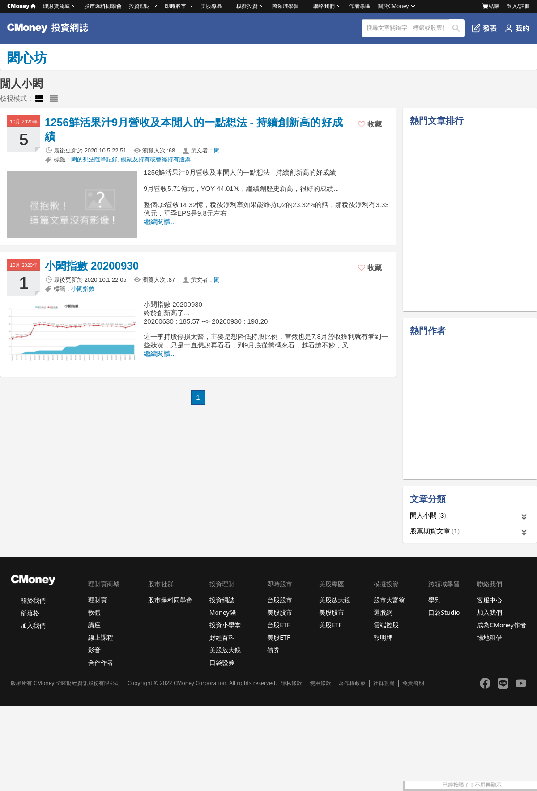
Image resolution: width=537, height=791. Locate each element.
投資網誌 (221, 600)
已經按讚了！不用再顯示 (506, 785)
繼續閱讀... (160, 221)
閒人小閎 (428, 515)
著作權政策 (352, 683)
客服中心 (489, 600)
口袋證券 (221, 662)
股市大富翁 (389, 600)
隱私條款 (291, 683)
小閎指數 (82, 288)
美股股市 (279, 612)
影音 (94, 650)
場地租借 (489, 637)
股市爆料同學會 (103, 6)
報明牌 (383, 637)
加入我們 (33, 625)
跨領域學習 (285, 6)
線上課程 (100, 637)
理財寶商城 (56, 6)
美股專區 (211, 6)
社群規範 (384, 683)
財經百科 (221, 637)
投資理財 (139, 6)
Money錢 (222, 612)
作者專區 (360, 6)
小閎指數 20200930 (92, 266)
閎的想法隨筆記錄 (94, 159)
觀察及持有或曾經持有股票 (156, 159)
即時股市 (175, 6)
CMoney (21, 6)
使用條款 (320, 683)
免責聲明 (413, 683)
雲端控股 (386, 625)
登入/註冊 (518, 6)
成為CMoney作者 (501, 625)
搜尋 (457, 28)
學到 (434, 600)
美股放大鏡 (225, 650)
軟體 (94, 612)
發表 (484, 28)
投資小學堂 (225, 625)
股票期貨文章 (435, 531)
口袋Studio (444, 612)
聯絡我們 (324, 6)
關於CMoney (393, 6)
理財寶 (97, 600)
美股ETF (278, 637)
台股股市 (279, 600)
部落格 (30, 613)
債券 (273, 650)
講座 (94, 625)
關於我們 (33, 600)
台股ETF (278, 625)
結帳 (490, 6)
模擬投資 (247, 6)
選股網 (383, 612)
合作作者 (100, 662)
